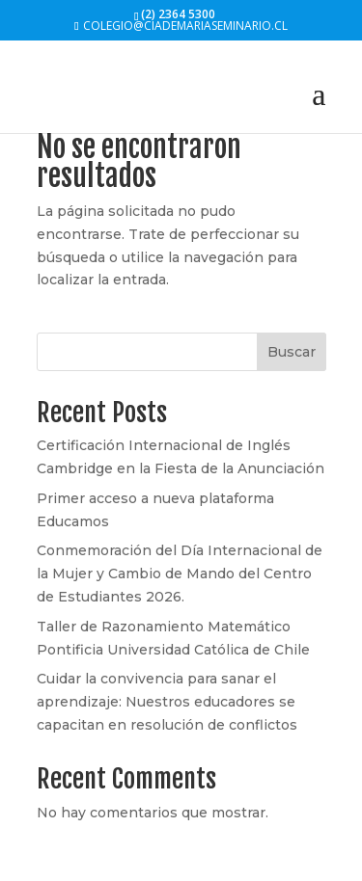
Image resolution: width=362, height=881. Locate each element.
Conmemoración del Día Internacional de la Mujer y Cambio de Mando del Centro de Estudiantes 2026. (179, 573)
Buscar (291, 351)
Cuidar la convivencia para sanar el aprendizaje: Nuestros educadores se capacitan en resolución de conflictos (167, 702)
